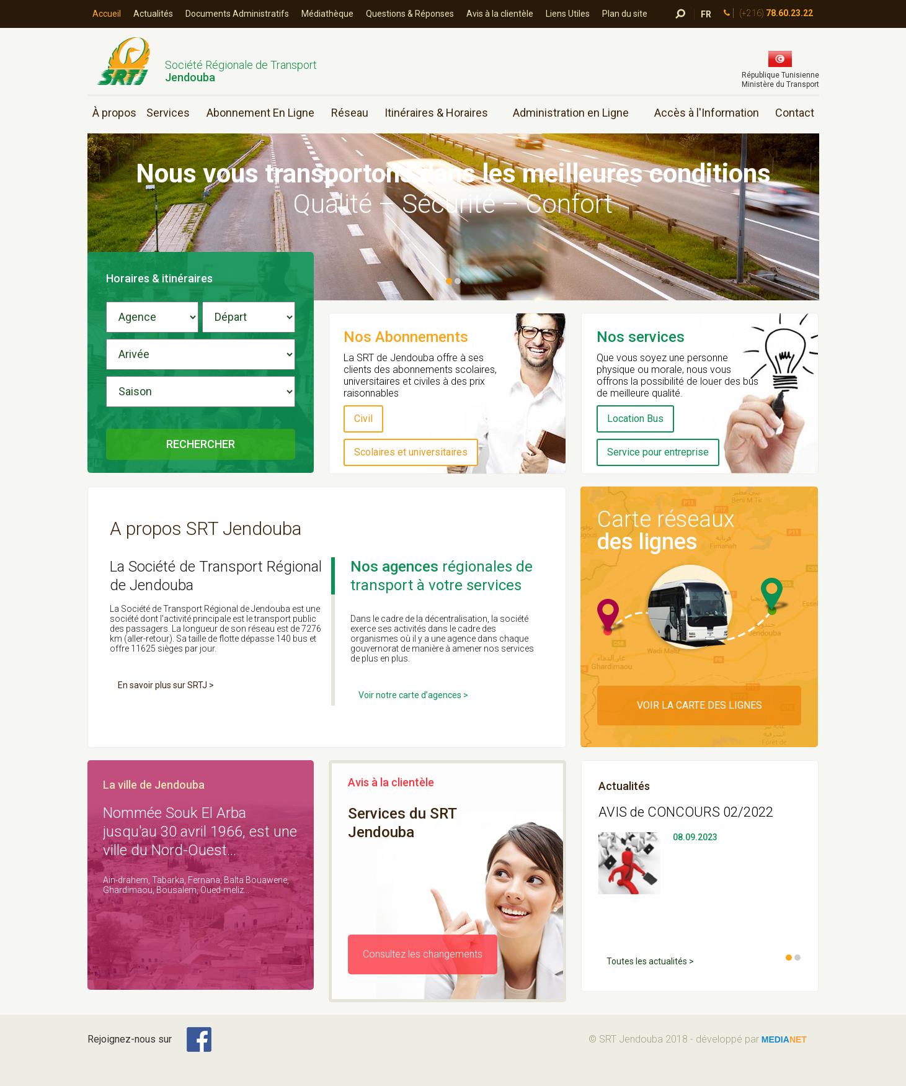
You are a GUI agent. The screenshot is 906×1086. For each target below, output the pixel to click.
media (784, 1039)
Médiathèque (327, 14)
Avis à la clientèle (499, 14)
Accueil (106, 14)
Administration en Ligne (571, 112)
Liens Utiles (568, 14)
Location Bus (635, 418)
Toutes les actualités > (650, 961)
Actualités (153, 14)
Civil (363, 418)
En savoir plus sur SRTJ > (166, 685)
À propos (114, 112)
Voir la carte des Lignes (699, 705)
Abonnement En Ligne (260, 112)
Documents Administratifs (237, 14)
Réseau (349, 112)
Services (168, 112)
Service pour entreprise (658, 452)
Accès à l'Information (706, 112)
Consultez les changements (422, 954)
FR (706, 14)
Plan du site (624, 14)
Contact (794, 112)
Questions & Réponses (410, 14)
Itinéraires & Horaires (436, 112)
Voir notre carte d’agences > (413, 695)
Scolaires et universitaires (411, 452)
